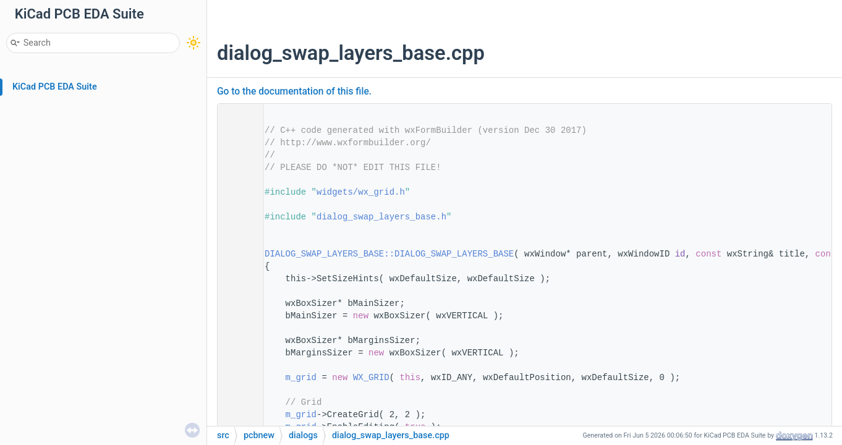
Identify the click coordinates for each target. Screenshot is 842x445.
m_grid (301, 378)
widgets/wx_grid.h (361, 192)
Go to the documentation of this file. (294, 91)
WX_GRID (371, 378)
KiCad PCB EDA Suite (54, 87)
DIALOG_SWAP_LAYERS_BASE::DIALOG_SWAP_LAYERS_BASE (389, 254)
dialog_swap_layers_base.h (381, 217)
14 (237, 254)
